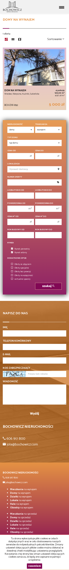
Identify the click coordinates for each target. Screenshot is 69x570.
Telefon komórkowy (17, 341)
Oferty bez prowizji (21, 271)
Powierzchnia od (16, 203)
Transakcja (41, 124)
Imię (5, 327)
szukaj (48, 286)
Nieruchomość (15, 124)
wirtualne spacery (20, 279)
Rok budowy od (15, 229)
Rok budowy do (43, 229)
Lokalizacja (13, 164)
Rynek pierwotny (20, 249)
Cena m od (13, 216)
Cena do (39, 150)
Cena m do (40, 216)
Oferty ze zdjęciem (21, 264)
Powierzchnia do (44, 203)
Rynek (10, 242)
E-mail (7, 354)
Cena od (11, 150)
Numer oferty (14, 177)
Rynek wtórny (19, 252)
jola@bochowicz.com (16, 482)
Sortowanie (55, 39)
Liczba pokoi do (43, 190)
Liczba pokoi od (15, 190)
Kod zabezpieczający (16, 368)
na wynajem (23, 489)
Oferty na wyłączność (22, 275)
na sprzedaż (23, 514)
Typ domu (12, 137)
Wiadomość (10, 382)
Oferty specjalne (20, 268)
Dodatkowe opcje (16, 258)
